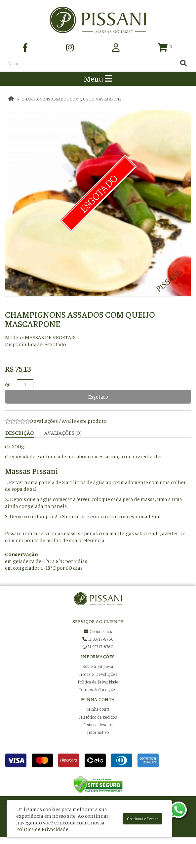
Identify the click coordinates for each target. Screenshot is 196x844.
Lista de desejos (98, 724)
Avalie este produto (84, 420)
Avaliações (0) (63, 432)
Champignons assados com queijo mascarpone (71, 98)
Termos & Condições (98, 689)
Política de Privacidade (98, 681)
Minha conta (98, 709)
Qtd (8, 384)
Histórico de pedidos (98, 717)
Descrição (19, 432)
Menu (98, 78)
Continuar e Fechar (142, 818)
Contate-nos (98, 631)
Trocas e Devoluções (98, 674)
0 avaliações (44, 420)
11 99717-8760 (98, 639)
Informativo (98, 732)
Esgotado (98, 396)
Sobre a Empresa (98, 666)
